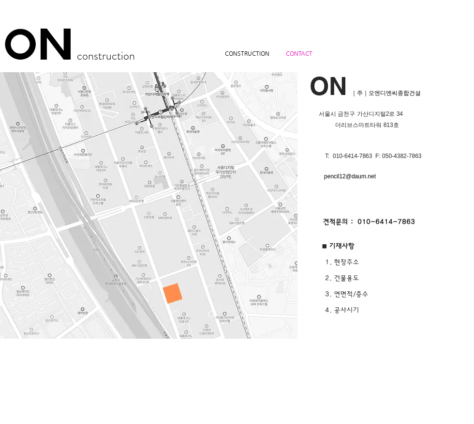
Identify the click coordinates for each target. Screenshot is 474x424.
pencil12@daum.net (350, 176)
